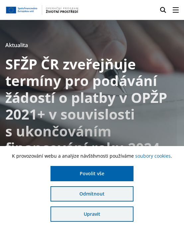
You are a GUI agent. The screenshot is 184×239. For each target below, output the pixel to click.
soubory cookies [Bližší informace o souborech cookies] (153, 156)
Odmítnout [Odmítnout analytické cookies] (92, 194)
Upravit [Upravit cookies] (92, 214)
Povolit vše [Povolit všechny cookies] (92, 173)
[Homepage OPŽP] (42, 10)
